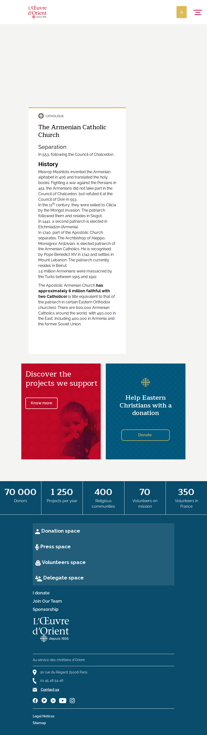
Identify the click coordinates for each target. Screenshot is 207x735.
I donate (41, 593)
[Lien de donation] (181, 12)
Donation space (60, 531)
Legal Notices (43, 716)
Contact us (50, 690)
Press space (55, 546)
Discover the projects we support (61, 379)
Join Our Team (47, 601)
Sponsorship (45, 609)
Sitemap (39, 723)
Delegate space (63, 578)
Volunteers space (64, 562)
